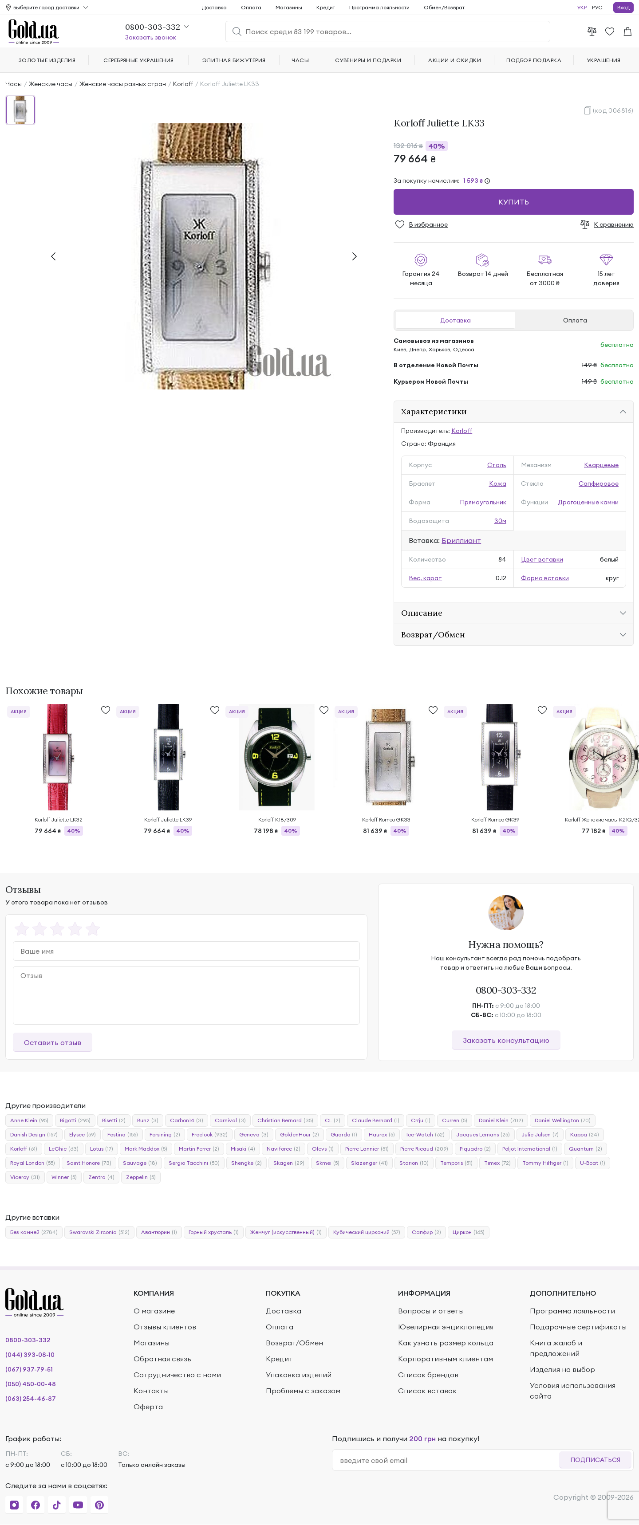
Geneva (253, 1135)
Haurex (382, 1135)
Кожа (497, 483)
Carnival (230, 1120)
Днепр (417, 349)
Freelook (210, 1135)
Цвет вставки (542, 559)
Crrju (420, 1120)
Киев (400, 349)
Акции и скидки (454, 60)
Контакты (151, 1390)
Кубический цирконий (366, 1232)
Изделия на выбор (562, 1369)
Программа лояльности (379, 7)
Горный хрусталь (214, 1232)
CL (332, 1120)
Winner (64, 1177)
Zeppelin (141, 1177)
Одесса (463, 349)
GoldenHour (299, 1135)
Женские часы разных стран (122, 84)
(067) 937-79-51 (29, 1369)
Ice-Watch (425, 1135)
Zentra (101, 1177)
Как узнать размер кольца (445, 1342)
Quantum (585, 1149)
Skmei (327, 1163)
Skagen (288, 1163)
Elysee (82, 1135)
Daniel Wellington (563, 1120)
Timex (497, 1163)
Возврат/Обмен (294, 1342)
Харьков (439, 349)
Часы (13, 84)
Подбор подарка (533, 60)
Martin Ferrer (199, 1149)
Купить (513, 201)
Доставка (455, 320)
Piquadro (475, 1149)
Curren (454, 1120)
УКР (582, 7)
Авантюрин (159, 1232)
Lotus (101, 1149)
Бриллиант (461, 540)
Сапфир (426, 1232)
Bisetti (114, 1120)
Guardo (344, 1135)
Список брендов (428, 1374)
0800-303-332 (506, 990)
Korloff (183, 84)
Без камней (34, 1232)
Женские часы (50, 84)
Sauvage (140, 1163)
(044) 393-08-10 (30, 1355)
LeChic (64, 1149)
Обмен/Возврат (444, 7)
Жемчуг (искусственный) (286, 1232)
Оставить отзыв (52, 1042)
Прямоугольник (483, 502)
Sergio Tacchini (194, 1163)
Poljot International (529, 1149)
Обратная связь (162, 1358)
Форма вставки (545, 578)
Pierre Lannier (367, 1149)
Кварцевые (601, 465)
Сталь (496, 465)
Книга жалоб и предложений (556, 1348)
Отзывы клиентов (165, 1326)
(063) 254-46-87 (30, 1399)
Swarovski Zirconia (99, 1232)
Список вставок (427, 1390)
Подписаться (595, 1460)
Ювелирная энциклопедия (445, 1326)
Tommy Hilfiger (545, 1163)
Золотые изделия (47, 60)
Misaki (243, 1149)
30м (500, 521)
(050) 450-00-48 (30, 1384)
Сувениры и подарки (368, 60)
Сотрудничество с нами (177, 1374)
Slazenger (369, 1163)
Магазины (289, 7)
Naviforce (283, 1149)
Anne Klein (29, 1120)
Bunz (147, 1120)
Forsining (165, 1135)
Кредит (325, 7)
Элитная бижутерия (234, 60)
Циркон (469, 1232)
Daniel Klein (501, 1120)
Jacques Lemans (483, 1135)
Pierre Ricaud (424, 1149)
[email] (449, 1460)
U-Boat (592, 1163)
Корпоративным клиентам (445, 1358)
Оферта (148, 1406)
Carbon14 (186, 1120)
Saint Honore (89, 1163)
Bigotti (75, 1120)
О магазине (154, 1310)
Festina (122, 1135)
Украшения (604, 60)
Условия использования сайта (572, 1390)
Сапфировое (599, 483)
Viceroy (25, 1177)
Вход (623, 7)
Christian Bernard (285, 1120)
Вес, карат (425, 578)
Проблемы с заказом (303, 1390)
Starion (414, 1163)
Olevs (323, 1149)
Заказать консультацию (506, 1040)
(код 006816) (613, 110)
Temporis (456, 1163)
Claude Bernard (375, 1120)
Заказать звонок (150, 37)
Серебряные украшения (138, 60)
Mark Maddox (146, 1149)
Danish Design (34, 1135)
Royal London (32, 1163)
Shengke (246, 1163)
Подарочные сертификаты (578, 1326)
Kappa (584, 1135)
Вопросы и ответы (431, 1310)
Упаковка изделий (298, 1374)
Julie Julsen (540, 1135)
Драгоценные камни (588, 502)
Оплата (575, 320)
